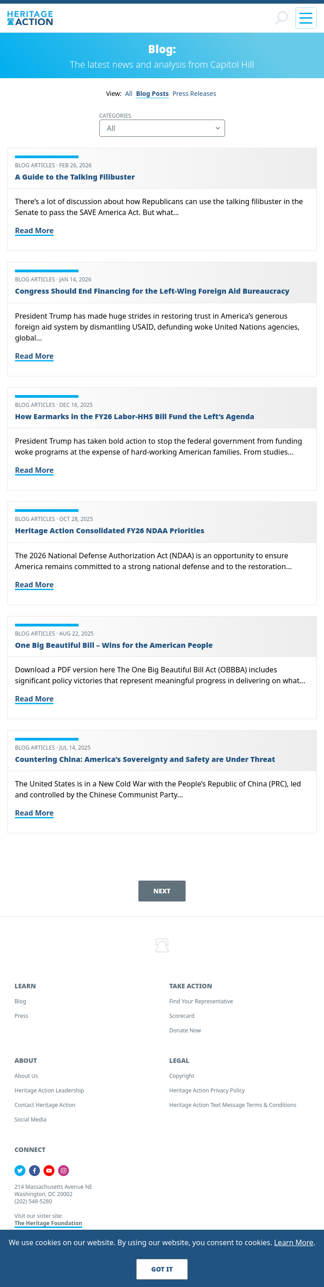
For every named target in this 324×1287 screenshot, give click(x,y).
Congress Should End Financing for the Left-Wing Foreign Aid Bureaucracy (152, 291)
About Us (26, 1076)
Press (21, 1016)
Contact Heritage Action (45, 1105)
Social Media (31, 1119)
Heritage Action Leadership (49, 1090)
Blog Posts (152, 93)
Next (162, 890)
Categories (115, 116)
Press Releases (194, 93)
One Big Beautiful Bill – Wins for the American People (114, 645)
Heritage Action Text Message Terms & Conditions (232, 1105)
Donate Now (185, 1030)
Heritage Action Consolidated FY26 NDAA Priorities (109, 531)
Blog (20, 1001)
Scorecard (182, 1016)
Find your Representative (201, 1001)
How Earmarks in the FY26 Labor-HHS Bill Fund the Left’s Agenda (135, 416)
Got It (161, 1269)
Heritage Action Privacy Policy (207, 1090)
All (129, 93)
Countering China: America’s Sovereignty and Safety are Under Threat (145, 759)
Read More (34, 230)
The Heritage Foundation (48, 1223)
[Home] (30, 18)
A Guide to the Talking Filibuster (75, 177)
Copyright (181, 1076)
